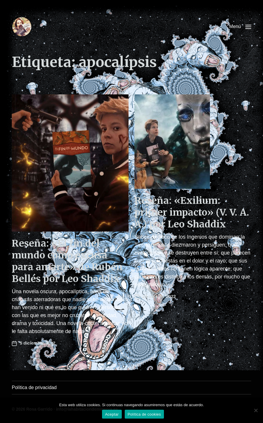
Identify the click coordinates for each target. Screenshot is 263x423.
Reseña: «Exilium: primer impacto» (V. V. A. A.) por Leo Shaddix (191, 212)
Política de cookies (144, 414)
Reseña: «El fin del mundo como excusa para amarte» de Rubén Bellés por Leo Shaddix (67, 261)
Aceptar (112, 414)
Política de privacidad (34, 387)
